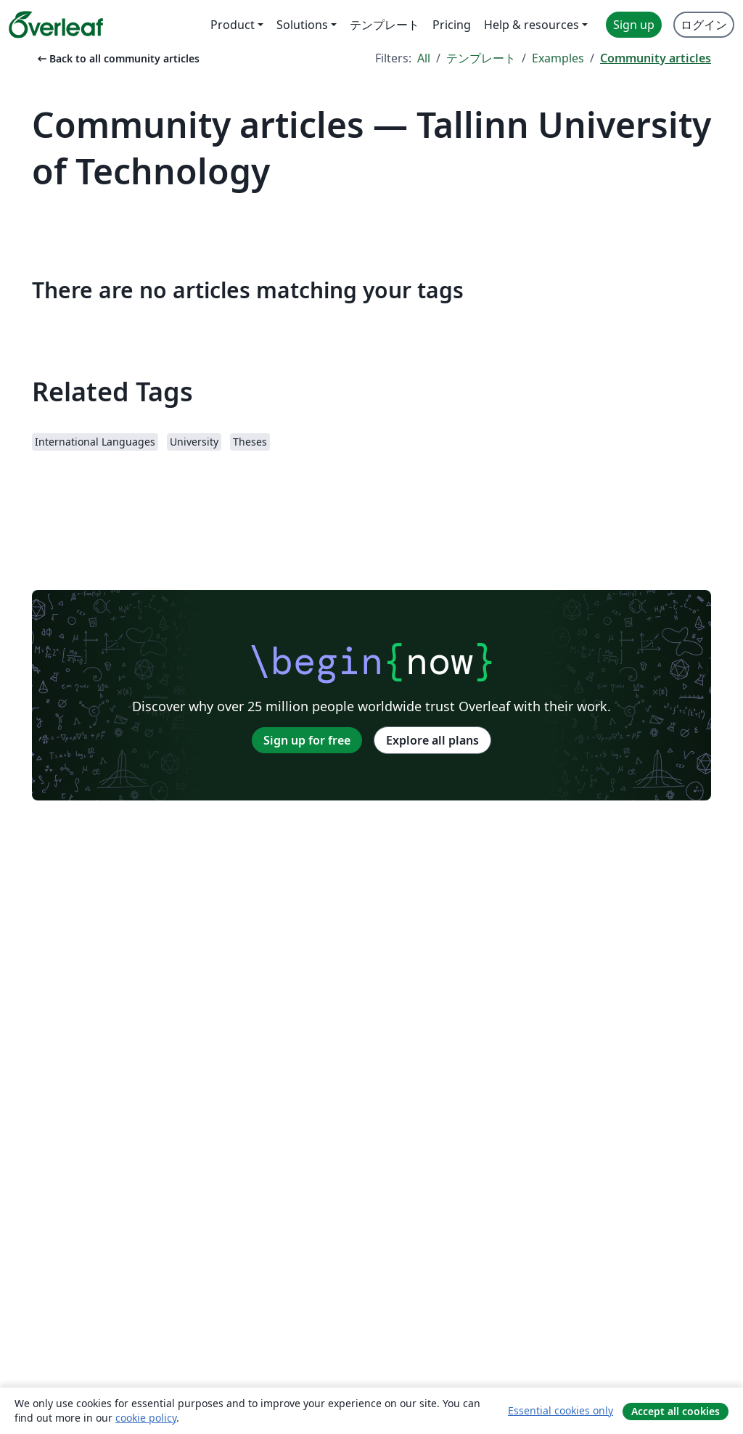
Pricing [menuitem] (451, 25)
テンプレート (481, 58)
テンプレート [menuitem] (384, 25)
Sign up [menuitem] (633, 25)
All (423, 58)
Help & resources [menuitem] (531, 25)
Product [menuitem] (232, 25)
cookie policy (145, 1418)
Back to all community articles (117, 58)
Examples (558, 58)
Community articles (655, 58)
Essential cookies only (560, 1410)
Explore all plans (432, 740)
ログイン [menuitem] (704, 25)
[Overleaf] (56, 24)
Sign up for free (306, 740)
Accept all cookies (675, 1411)
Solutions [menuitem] (302, 25)
